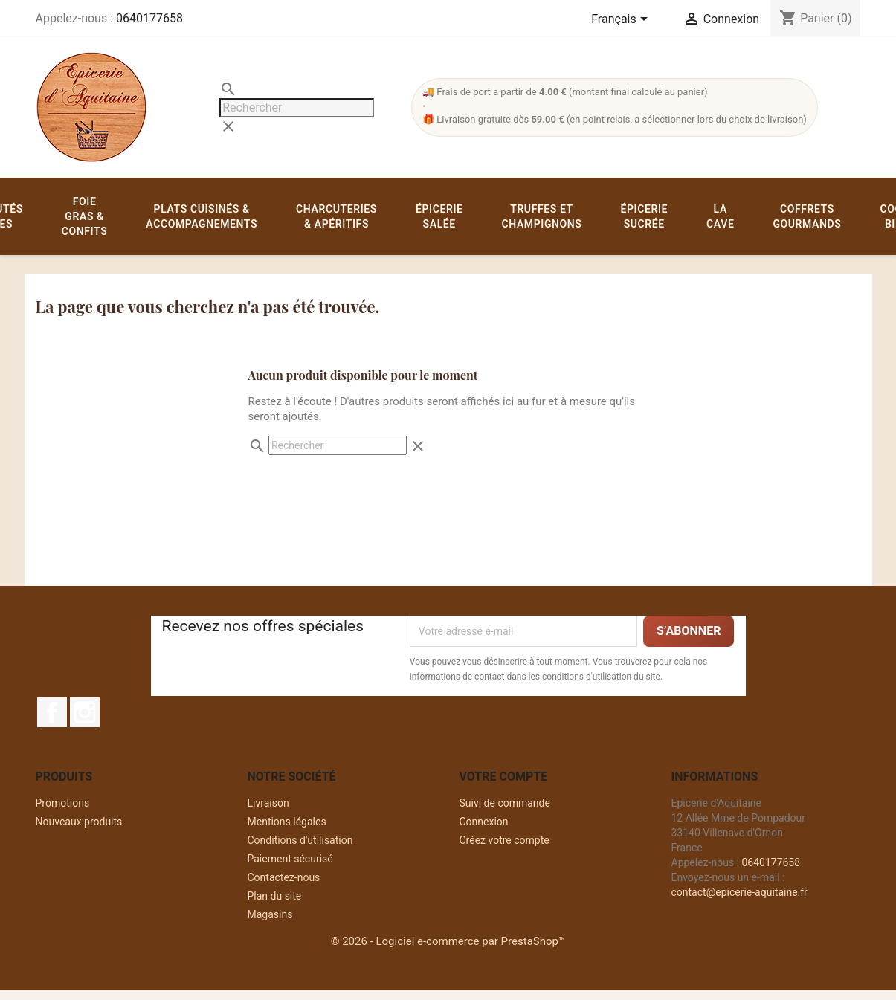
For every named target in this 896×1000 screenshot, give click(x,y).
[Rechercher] (296, 107)
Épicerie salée (439, 216)
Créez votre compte (504, 840)
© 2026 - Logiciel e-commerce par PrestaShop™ (448, 941)
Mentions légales (287, 822)
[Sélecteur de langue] (621, 20)
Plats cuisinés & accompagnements (201, 216)
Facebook (52, 712)
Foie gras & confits (84, 216)
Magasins (270, 914)
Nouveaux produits (79, 822)
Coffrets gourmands (807, 216)
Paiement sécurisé (290, 859)
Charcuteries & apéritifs (336, 216)
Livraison (268, 803)
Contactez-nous (284, 877)
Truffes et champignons (542, 216)
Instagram (85, 712)
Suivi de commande (505, 803)
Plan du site (275, 896)
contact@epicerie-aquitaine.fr (739, 892)
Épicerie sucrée (644, 216)
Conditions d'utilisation (300, 840)
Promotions (63, 803)
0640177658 (149, 18)
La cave (720, 216)
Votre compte (504, 777)
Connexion (484, 822)
